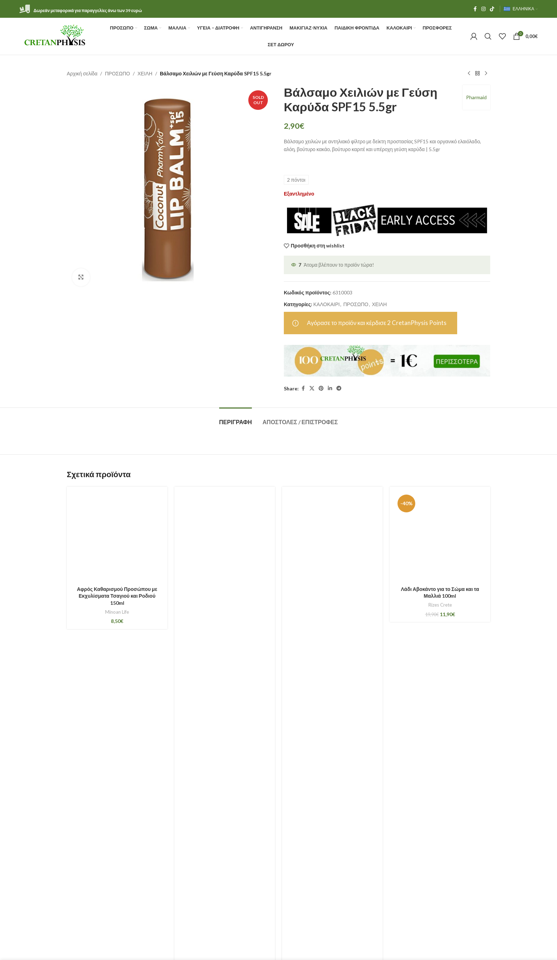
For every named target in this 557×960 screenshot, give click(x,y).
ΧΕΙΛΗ (144, 73)
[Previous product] (469, 73)
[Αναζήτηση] (488, 36)
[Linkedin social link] (330, 388)
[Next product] (486, 73)
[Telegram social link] (339, 388)
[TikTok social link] (492, 9)
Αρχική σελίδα (82, 73)
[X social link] (312, 388)
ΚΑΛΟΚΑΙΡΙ (326, 304)
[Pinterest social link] (321, 388)
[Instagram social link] (483, 9)
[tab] (235, 418)
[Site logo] (55, 36)
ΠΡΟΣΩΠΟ (117, 73)
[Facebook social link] (475, 9)
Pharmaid (476, 97)
